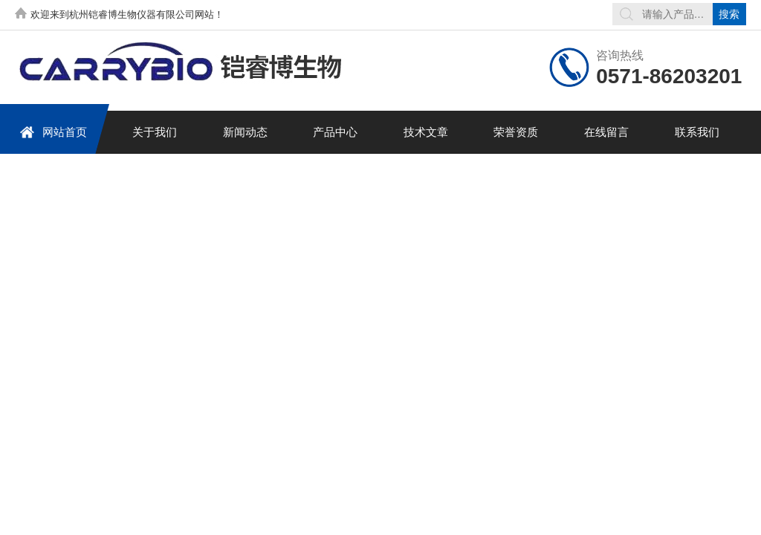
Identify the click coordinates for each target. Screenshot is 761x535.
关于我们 (154, 132)
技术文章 (426, 132)
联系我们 (697, 132)
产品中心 (335, 132)
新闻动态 (245, 132)
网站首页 (53, 132)
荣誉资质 (515, 132)
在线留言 (606, 132)
